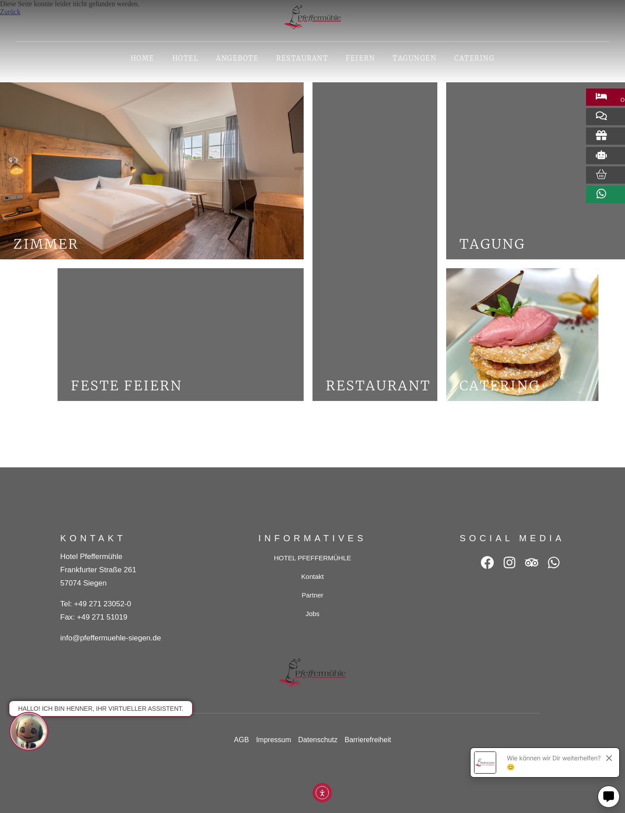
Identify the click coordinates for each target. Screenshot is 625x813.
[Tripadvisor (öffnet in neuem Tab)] (531, 562)
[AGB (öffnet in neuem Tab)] (241, 740)
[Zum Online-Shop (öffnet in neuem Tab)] (601, 174)
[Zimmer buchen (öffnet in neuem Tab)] (601, 96)
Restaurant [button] (302, 58)
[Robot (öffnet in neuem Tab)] (601, 154)
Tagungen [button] (414, 58)
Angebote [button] (237, 58)
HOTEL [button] (185, 58)
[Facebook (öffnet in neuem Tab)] (487, 562)
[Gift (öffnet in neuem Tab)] (601, 135)
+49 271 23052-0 (102, 604)
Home (142, 58)
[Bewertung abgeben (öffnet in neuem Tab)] (601, 115)
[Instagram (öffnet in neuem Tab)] (509, 562)
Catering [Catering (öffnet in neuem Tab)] (478, 60)
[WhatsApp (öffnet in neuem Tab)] (553, 562)
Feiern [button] (360, 58)
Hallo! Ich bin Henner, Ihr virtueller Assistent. (100, 708)
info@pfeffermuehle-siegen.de (110, 638)
